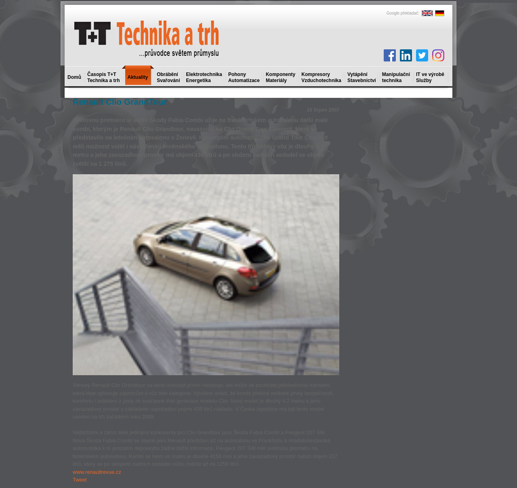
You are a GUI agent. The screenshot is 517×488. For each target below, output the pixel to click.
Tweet (80, 480)
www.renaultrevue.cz (97, 472)
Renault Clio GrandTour (120, 101)
